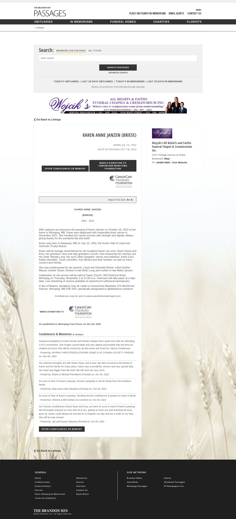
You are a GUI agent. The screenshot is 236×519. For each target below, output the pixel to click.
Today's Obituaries (66, 81)
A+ (128, 199)
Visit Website (179, 162)
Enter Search (47, 58)
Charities (161, 21)
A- (132, 199)
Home (38, 478)
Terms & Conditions (45, 498)
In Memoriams (81, 21)
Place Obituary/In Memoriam (147, 13)
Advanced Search (118, 72)
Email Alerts (176, 13)
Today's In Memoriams (130, 81)
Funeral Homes (123, 21)
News (198, 9)
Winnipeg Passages (137, 486)
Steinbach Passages (174, 482)
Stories (80, 482)
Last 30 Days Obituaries (97, 81)
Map (166, 158)
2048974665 (163, 162)
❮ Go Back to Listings (47, 119)
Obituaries (43, 21)
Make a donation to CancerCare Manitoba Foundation (112, 165)
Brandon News (134, 478)
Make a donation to (68, 312)
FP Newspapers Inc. (174, 486)
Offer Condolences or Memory (65, 168)
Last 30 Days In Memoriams (164, 81)
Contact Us (194, 13)
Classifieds (132, 482)
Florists (194, 21)
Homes (167, 478)
